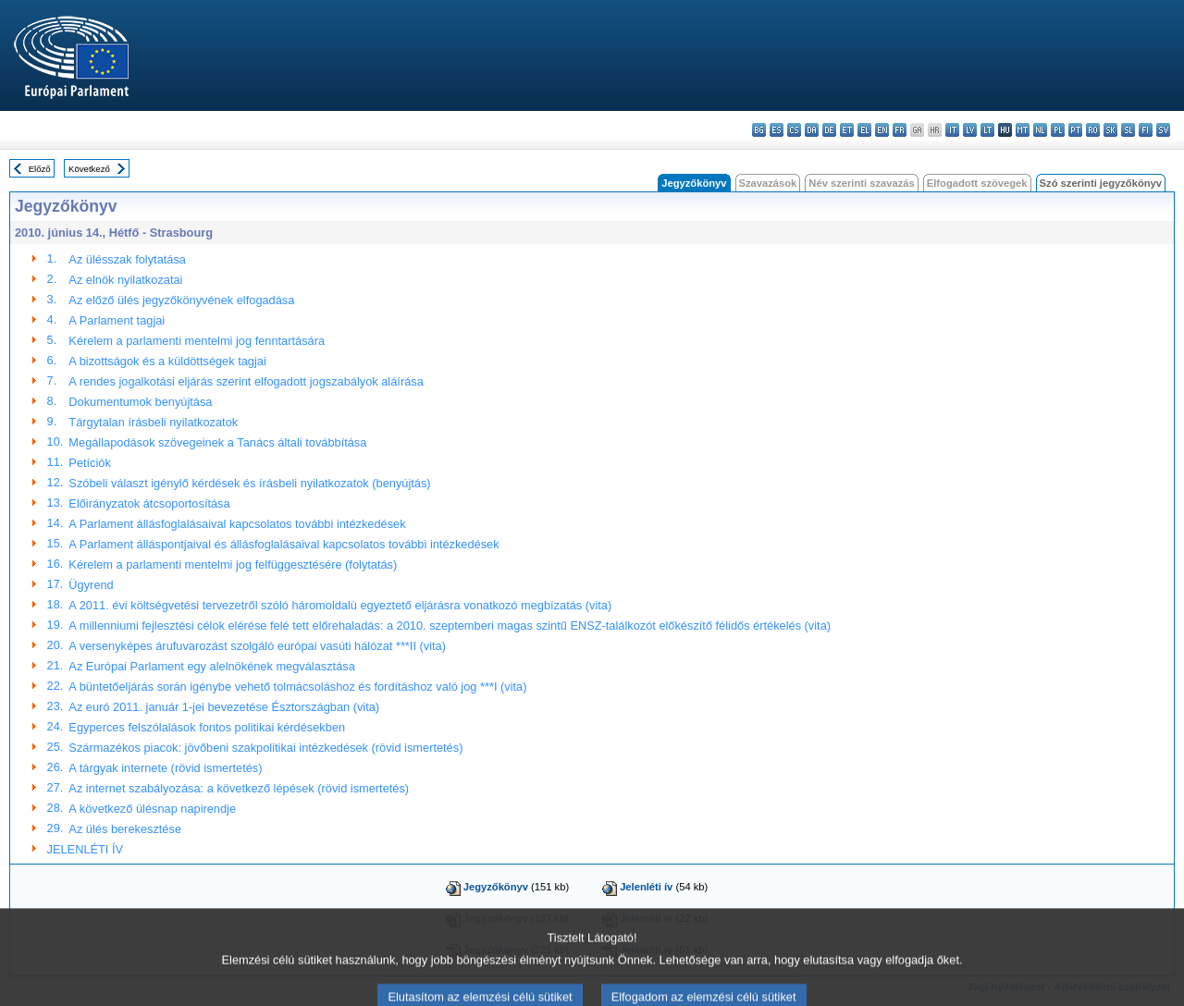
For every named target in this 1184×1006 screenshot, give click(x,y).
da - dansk (812, 130)
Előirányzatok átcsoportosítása (148, 503)
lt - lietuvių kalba (987, 130)
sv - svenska (1163, 130)
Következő (89, 169)
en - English (882, 130)
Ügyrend (90, 585)
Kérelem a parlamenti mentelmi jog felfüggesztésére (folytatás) (232, 564)
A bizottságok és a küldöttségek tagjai (166, 361)
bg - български (759, 130)
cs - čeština (794, 130)
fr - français (899, 130)
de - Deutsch (829, 130)
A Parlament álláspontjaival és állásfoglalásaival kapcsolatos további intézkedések (283, 544)
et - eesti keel (847, 130)
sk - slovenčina (1110, 130)
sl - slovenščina (1128, 130)
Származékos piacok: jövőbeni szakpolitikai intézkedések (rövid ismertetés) (265, 747)
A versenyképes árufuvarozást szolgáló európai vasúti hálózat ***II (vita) (257, 646)
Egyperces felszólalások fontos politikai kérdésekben (206, 727)
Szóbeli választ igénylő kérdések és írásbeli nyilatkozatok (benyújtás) (249, 483)
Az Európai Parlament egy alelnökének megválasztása (211, 666)
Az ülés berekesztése (124, 829)
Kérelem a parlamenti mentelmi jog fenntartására (196, 341)
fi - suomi (1146, 130)
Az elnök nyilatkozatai (125, 280)
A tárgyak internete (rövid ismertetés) (165, 768)
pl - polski (1058, 130)
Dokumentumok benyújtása (140, 402)
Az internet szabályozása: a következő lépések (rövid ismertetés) (238, 788)
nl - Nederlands (1040, 130)
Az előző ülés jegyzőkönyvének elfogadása (181, 300)
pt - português (1075, 130)
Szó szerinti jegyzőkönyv (1101, 183)
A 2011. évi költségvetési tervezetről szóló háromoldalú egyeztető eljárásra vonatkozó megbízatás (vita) (339, 605)
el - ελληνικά (864, 130)
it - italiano (952, 130)
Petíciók (89, 463)
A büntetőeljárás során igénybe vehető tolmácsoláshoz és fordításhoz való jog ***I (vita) (297, 686)
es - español (776, 130)
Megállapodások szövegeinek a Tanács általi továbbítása (217, 442)
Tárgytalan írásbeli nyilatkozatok (153, 422)
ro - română (1093, 130)
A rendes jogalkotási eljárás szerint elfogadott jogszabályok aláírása (245, 381)
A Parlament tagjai (116, 320)
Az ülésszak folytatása (127, 259)
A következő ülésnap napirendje (152, 809)
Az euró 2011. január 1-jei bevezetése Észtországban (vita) (223, 707)
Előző (40, 169)
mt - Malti (1023, 130)
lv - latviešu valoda (970, 130)
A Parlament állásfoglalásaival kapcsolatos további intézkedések (236, 524)
